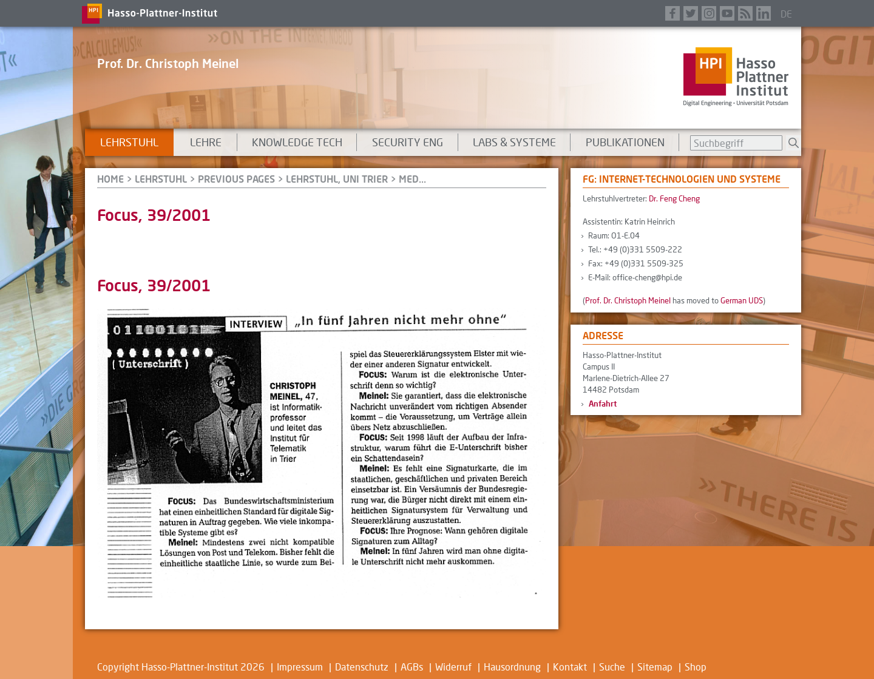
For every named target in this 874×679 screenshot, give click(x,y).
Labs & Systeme (514, 142)
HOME (110, 178)
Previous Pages (236, 178)
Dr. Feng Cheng (674, 198)
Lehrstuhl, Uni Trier (337, 178)
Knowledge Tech (297, 142)
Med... (412, 178)
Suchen (793, 142)
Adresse (603, 335)
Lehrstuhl (129, 142)
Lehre (206, 142)
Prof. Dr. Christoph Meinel (168, 63)
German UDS (741, 300)
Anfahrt (603, 403)
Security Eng (407, 142)
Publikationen (625, 142)
